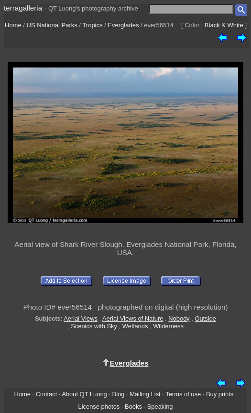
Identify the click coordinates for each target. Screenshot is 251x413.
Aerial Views (81, 318)
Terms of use (183, 394)
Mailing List (145, 394)
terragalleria (23, 8)
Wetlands (135, 326)
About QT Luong (84, 394)
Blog (118, 394)
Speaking (160, 406)
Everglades (123, 25)
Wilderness (168, 326)
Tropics (92, 25)
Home (13, 25)
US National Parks (52, 25)
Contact (46, 394)
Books (133, 406)
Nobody (179, 318)
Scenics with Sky (94, 326)
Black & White (224, 25)
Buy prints (219, 394)
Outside (205, 318)
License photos (99, 406)
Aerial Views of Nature (132, 318)
